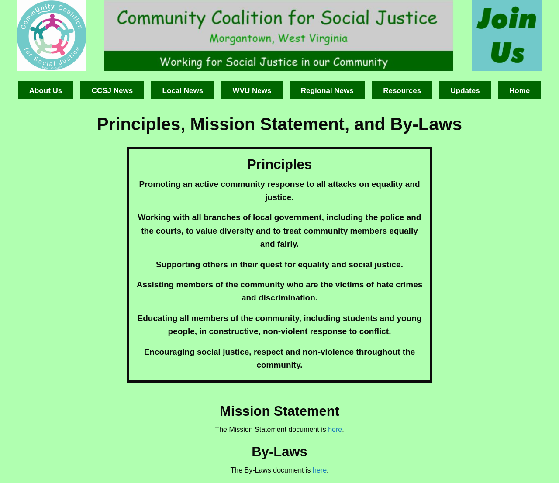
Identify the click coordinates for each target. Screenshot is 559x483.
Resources (402, 90)
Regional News (327, 90)
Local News (183, 90)
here (335, 429)
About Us (45, 90)
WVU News (252, 90)
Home (519, 90)
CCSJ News (112, 90)
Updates (465, 90)
